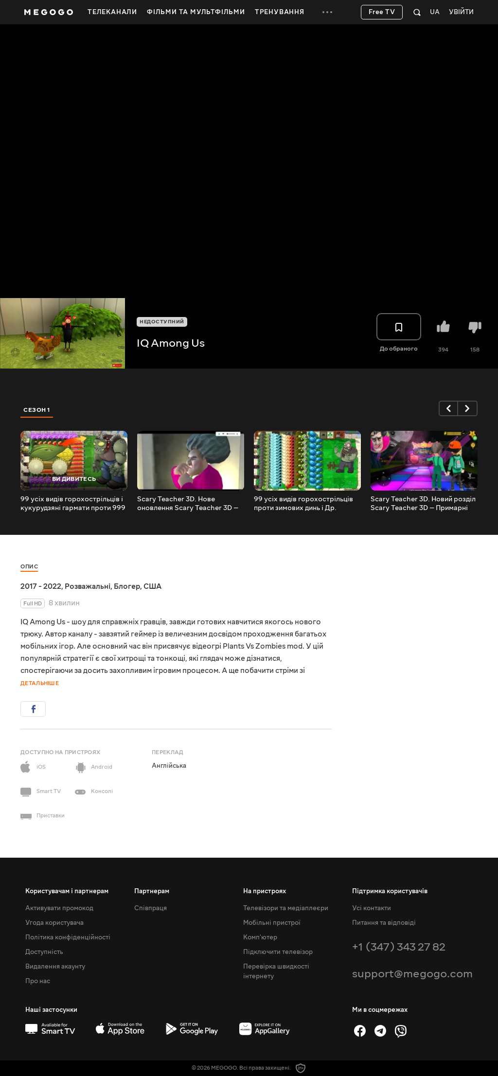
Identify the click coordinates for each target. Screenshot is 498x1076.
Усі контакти (371, 908)
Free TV (382, 12)
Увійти (461, 12)
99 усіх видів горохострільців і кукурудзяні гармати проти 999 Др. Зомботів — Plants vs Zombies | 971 (72, 503)
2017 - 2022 (40, 586)
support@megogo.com (412, 973)
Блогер (127, 586)
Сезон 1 (37, 410)
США (152, 586)
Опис (29, 566)
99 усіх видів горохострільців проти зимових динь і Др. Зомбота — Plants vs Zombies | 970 (304, 503)
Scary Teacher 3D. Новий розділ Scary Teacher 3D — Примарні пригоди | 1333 (423, 503)
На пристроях (264, 891)
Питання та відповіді (384, 922)
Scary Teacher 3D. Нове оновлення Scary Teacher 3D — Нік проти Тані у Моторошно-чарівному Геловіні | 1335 (187, 503)
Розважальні (87, 586)
